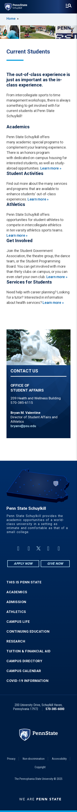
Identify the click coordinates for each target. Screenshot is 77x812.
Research (15, 641)
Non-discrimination (34, 758)
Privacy (11, 758)
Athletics (16, 612)
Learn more (50, 168)
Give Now (55, 563)
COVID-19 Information (27, 681)
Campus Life (18, 622)
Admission (16, 602)
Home (10, 19)
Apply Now (23, 563)
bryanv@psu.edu (23, 426)
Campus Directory (24, 661)
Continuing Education (27, 631)
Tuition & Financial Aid (28, 651)
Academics (16, 592)
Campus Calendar (23, 671)
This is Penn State (24, 582)
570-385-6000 (55, 709)
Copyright (40, 767)
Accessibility (59, 758)
